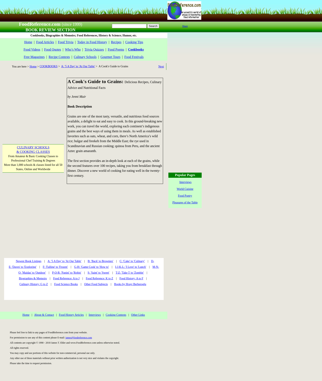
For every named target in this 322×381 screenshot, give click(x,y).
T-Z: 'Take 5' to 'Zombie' (130, 272)
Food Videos (32, 49)
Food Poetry (185, 195)
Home (28, 42)
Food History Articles (71, 314)
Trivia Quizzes (94, 49)
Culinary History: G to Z (34, 284)
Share (185, 26)
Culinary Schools (85, 57)
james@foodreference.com (79, 337)
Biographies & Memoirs (33, 278)
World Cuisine (185, 188)
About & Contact (44, 314)
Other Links (138, 314)
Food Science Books (66, 284)
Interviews (95, 314)
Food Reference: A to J (66, 278)
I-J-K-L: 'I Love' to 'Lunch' (130, 266)
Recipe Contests (59, 57)
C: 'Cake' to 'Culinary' (132, 261)
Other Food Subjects (96, 284)
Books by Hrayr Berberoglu (130, 284)
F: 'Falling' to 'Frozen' (55, 266)
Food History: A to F (131, 278)
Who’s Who (73, 49)
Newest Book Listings (28, 261)
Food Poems (116, 49)
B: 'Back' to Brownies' (100, 261)
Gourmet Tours (110, 57)
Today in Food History (92, 42)
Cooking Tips (134, 42)
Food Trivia (65, 42)
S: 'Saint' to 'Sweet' (98, 272)
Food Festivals (134, 57)
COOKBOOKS (49, 66)
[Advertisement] (33, 103)
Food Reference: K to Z (99, 278)
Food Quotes (52, 49)
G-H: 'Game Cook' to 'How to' (91, 266)
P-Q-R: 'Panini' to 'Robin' (66, 272)
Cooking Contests (116, 314)
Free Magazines (34, 57)
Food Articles (45, 42)
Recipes (116, 42)
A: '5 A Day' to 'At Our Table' (78, 66)
